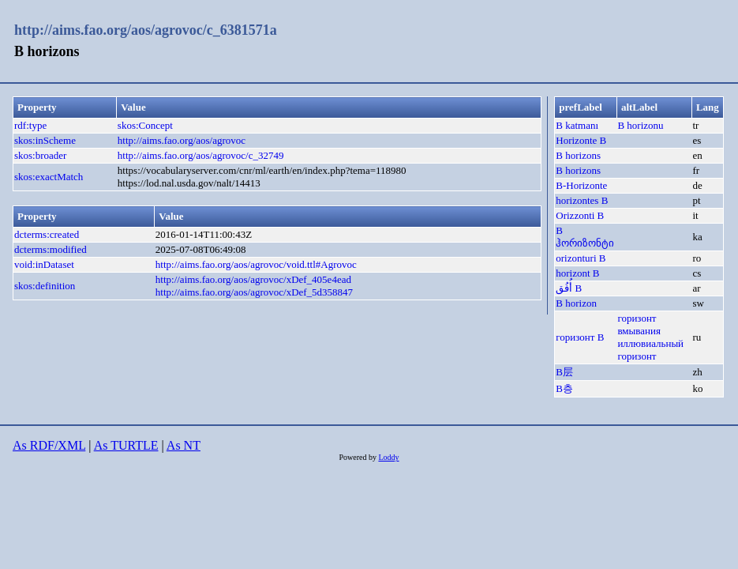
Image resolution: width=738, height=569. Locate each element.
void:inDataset (44, 264)
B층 (564, 388)
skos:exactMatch (48, 177)
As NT (183, 445)
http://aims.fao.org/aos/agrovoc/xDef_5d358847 (254, 292)
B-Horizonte (581, 185)
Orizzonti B (580, 215)
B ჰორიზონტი (585, 236)
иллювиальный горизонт (650, 349)
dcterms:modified (50, 249)
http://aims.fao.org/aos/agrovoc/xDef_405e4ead (253, 279)
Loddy (388, 457)
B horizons (578, 155)
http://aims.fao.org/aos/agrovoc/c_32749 (201, 155)
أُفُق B (569, 288)
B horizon (576, 303)
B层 (564, 372)
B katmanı (577, 125)
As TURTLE (126, 445)
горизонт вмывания (639, 324)
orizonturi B (580, 258)
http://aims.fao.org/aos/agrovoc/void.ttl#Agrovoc (256, 264)
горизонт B (580, 337)
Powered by (358, 457)
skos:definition (44, 286)
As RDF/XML (49, 445)
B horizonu (640, 125)
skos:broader (40, 155)
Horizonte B (581, 140)
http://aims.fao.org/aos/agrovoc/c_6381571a (145, 30)
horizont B (577, 273)
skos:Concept (145, 125)
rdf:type (30, 125)
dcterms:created (46, 234)
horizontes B (582, 200)
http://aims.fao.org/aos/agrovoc (181, 140)
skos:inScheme (45, 140)
